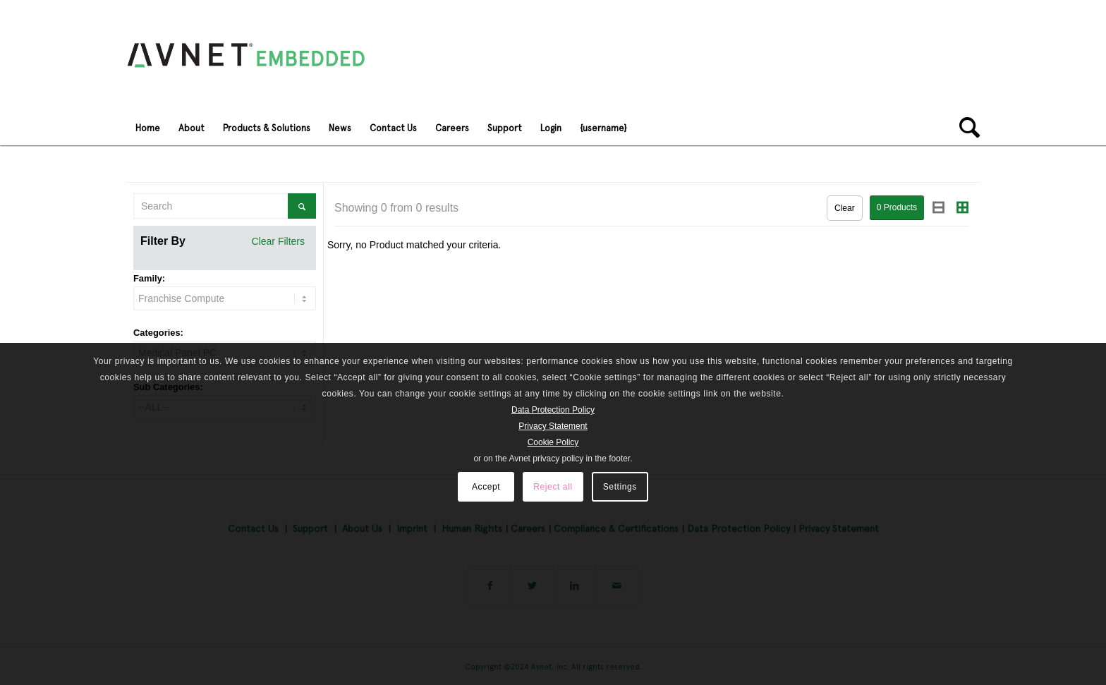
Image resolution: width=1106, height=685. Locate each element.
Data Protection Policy (553, 410)
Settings (620, 487)
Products (897, 207)
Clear (844, 208)
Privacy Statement (552, 426)
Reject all (552, 487)
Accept (486, 487)
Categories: (158, 332)
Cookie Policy (553, 442)
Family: (149, 278)
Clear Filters (278, 241)
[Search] (965, 127)
